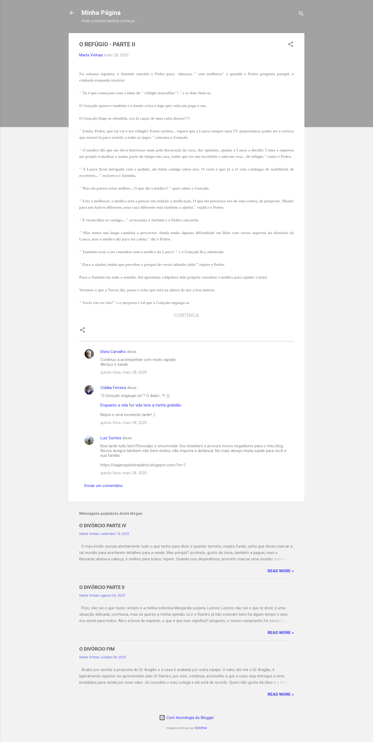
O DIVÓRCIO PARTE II (102, 587)
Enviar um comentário (104, 485)
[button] (290, 45)
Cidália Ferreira (113, 387)
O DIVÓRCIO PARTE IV (102, 525)
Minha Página (101, 12)
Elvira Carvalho (113, 351)
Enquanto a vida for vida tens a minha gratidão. (141, 405)
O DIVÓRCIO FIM (97, 649)
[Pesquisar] (301, 14)
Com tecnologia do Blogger (186, 717)
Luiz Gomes (110, 438)
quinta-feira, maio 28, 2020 (123, 372)
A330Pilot (201, 728)
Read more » (281, 571)
